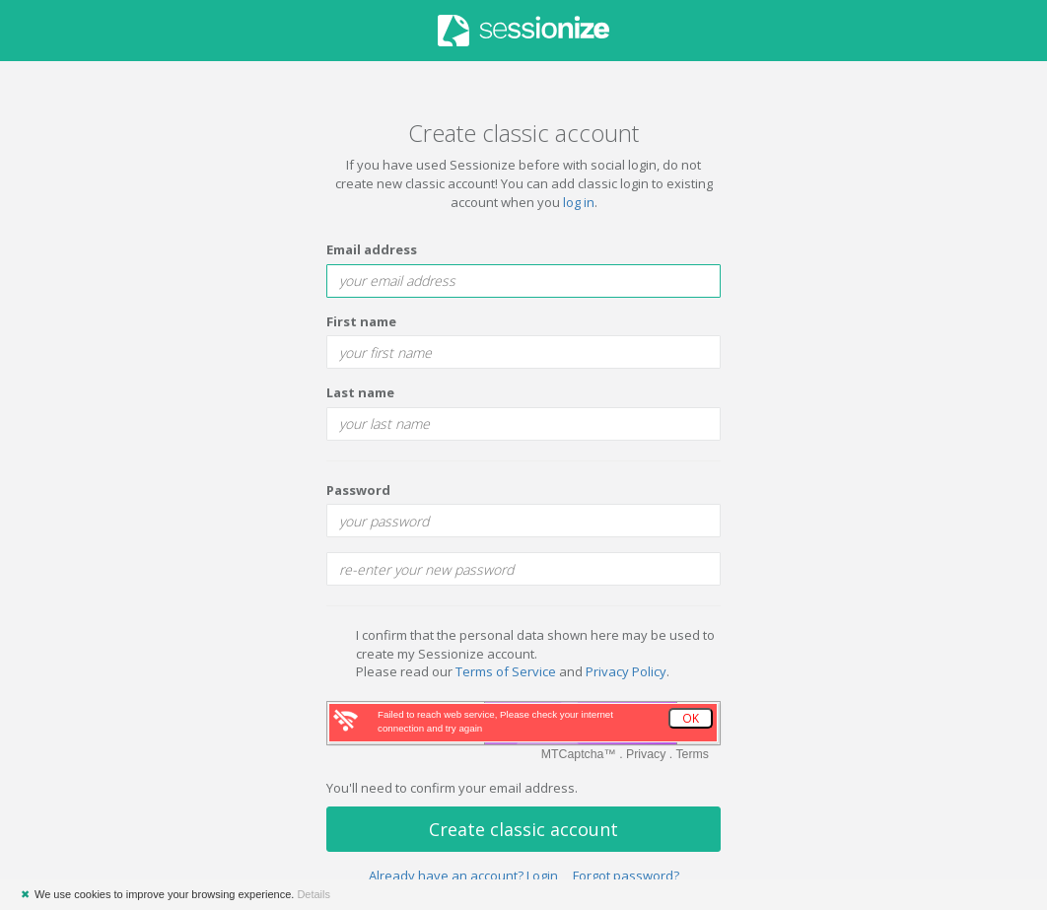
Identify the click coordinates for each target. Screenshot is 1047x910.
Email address (371, 249)
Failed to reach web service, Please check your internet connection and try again (495, 721)
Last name (360, 392)
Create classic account (523, 829)
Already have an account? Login (463, 875)
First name (361, 321)
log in (578, 202)
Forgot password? (626, 875)
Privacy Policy (626, 671)
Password (358, 490)
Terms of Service (505, 671)
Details (313, 894)
